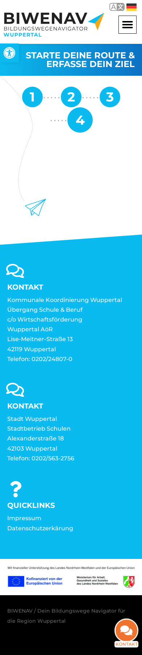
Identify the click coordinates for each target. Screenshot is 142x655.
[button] (127, 25)
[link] (9, 52)
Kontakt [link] (127, 636)
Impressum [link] (24, 518)
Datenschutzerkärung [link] (40, 528)
